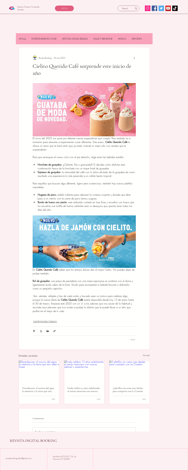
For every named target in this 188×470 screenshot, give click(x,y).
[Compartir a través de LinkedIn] (47, 331)
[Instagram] (147, 8)
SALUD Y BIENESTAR (102, 38)
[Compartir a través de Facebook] (34, 331)
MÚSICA (122, 38)
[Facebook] (154, 8)
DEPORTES (137, 38)
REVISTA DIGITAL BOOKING (33, 441)
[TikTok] (175, 8)
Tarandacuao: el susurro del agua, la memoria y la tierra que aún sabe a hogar (38, 390)
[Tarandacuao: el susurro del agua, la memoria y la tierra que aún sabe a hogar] (39, 371)
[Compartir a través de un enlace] (54, 331)
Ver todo (146, 355)
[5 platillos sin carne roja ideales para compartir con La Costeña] (129, 371)
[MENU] (64, 8)
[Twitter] (161, 8)
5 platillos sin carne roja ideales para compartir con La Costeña (128, 390)
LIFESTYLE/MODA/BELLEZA (75, 38)
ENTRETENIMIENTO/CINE (44, 38)
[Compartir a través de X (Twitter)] (40, 331)
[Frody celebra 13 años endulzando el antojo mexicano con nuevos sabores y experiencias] (84, 371)
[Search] (125, 8)
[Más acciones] (134, 57)
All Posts (22, 38)
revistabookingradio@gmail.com (18, 458)
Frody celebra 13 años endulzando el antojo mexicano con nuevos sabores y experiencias (84, 390)
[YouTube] (168, 8)
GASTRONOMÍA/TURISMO (45, 321)
